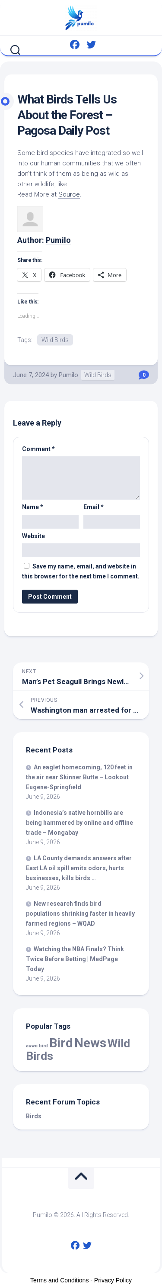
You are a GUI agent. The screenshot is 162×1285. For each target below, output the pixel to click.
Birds (33, 1116)
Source (69, 194)
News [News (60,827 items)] (90, 1043)
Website (33, 536)
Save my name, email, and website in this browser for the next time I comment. (81, 571)
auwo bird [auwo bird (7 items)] (37, 1046)
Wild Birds (55, 339)
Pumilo (58, 240)
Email (93, 507)
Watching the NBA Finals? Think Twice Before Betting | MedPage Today (75, 959)
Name (32, 507)
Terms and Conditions (59, 1280)
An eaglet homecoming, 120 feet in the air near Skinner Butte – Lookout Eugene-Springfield (79, 777)
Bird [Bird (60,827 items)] (61, 1043)
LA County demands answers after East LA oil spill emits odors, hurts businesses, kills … (79, 868)
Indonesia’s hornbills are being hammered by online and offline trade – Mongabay (79, 822)
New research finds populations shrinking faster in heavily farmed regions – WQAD (80, 913)
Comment (38, 449)
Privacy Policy (113, 1280)
